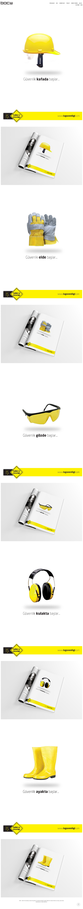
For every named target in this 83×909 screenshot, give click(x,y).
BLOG (80, 3)
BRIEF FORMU (74, 3)
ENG (81, 4)
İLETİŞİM (77, 4)
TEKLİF (68, 3)
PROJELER (52, 3)
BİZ (57, 3)
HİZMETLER (62, 3)
